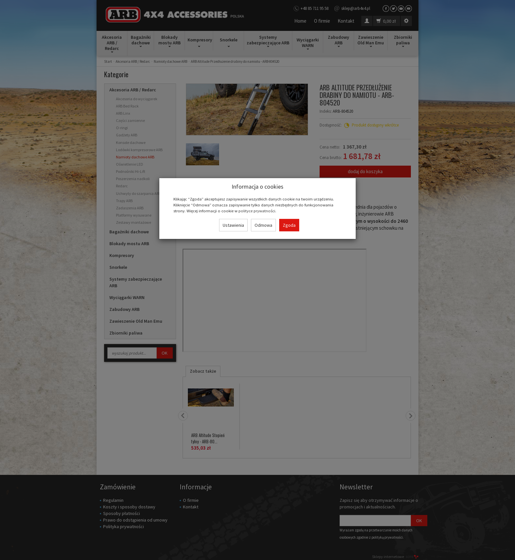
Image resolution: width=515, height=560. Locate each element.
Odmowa (263, 225)
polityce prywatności (256, 210)
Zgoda (289, 225)
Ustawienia (233, 225)
